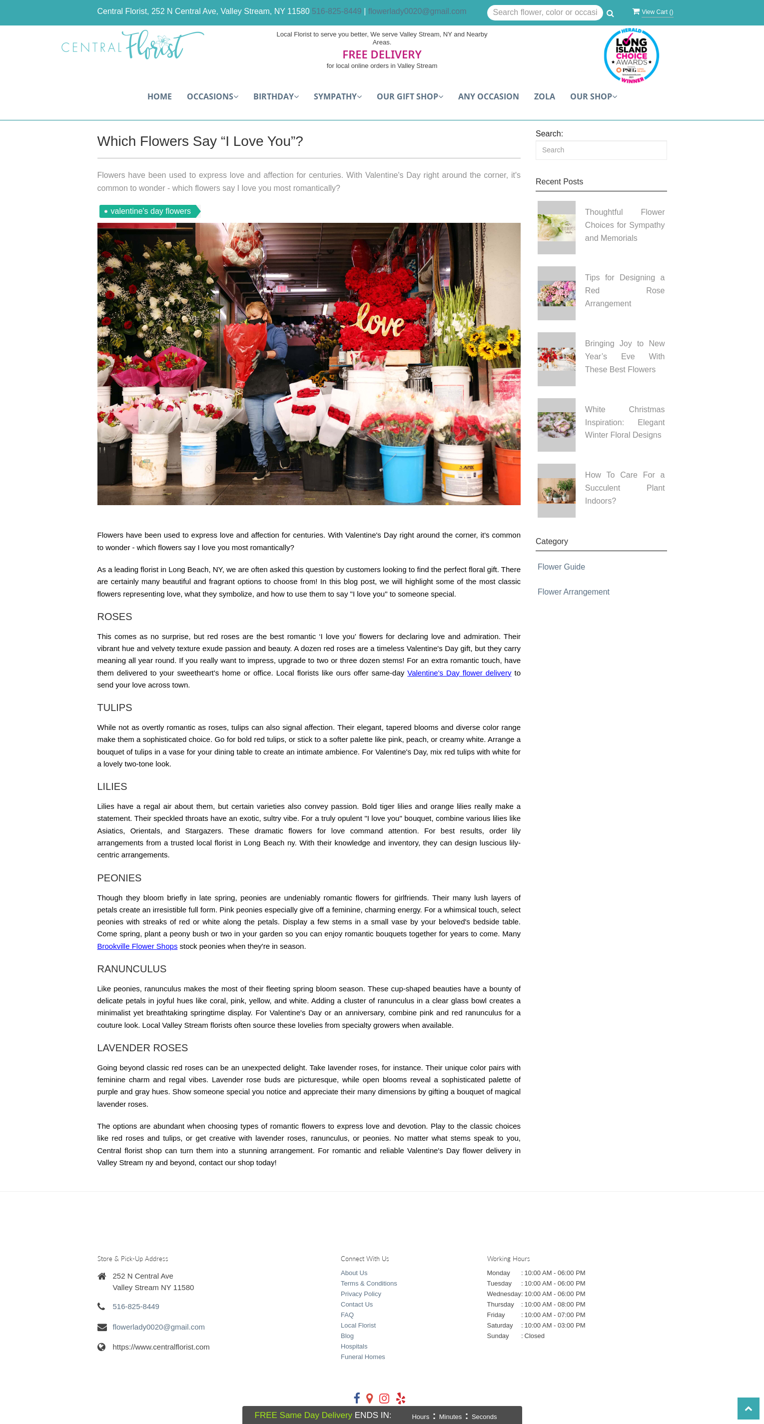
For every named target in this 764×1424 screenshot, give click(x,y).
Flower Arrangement (574, 592)
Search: (549, 133)
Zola (544, 96)
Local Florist (358, 1325)
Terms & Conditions (369, 1283)
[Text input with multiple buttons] (545, 13)
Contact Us (357, 1304)
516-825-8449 (337, 11)
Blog (347, 1336)
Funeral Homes (363, 1357)
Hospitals (354, 1346)
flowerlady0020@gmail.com (417, 11)
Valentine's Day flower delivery (459, 673)
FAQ (347, 1315)
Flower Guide (561, 567)
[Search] (601, 150)
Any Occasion (488, 96)
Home (159, 96)
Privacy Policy (361, 1294)
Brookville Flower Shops (137, 946)
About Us (354, 1273)
